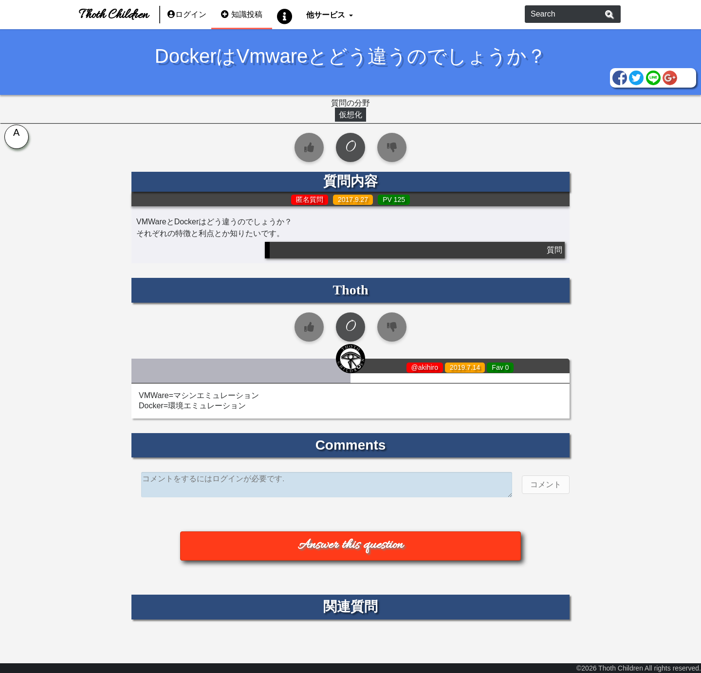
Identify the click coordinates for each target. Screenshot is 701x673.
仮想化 (350, 114)
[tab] (14, 139)
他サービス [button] (326, 14)
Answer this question (350, 545)
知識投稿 (241, 14)
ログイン (186, 14)
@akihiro (424, 367)
